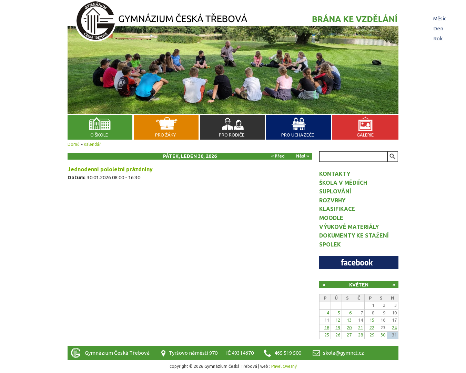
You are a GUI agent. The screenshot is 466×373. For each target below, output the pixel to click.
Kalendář (92, 144)
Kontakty (334, 174)
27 (349, 334)
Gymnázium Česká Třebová (233, 22)
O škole (99, 134)
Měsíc (439, 18)
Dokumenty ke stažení (354, 235)
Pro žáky (165, 134)
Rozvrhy (332, 200)
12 (337, 319)
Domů (74, 144)
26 (337, 334)
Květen (358, 285)
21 (360, 327)
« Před (278, 156)
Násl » (302, 156)
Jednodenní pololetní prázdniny (110, 169)
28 (360, 334)
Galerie (365, 134)
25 (326, 334)
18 (326, 327)
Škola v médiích (343, 183)
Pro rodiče (231, 134)
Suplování (335, 191)
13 (349, 319)
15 (371, 319)
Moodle (331, 218)
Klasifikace (337, 209)
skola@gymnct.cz (343, 353)
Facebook (358, 262)
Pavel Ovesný (284, 366)
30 (383, 334)
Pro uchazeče (297, 134)
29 (371, 334)
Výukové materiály (349, 227)
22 (371, 327)
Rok (438, 38)
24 (394, 327)
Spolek (330, 244)
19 (337, 327)
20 (349, 327)
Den (439, 28)
